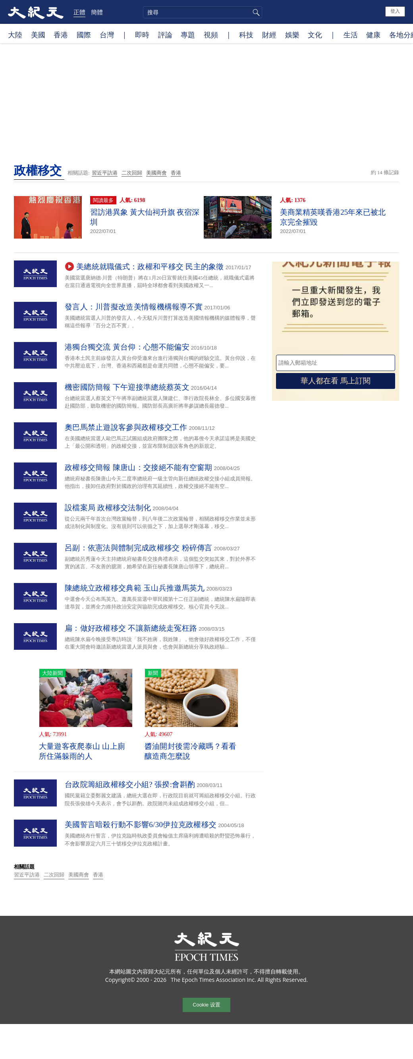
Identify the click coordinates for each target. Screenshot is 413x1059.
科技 (246, 34)
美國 (38, 34)
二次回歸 (132, 173)
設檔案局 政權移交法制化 (108, 507)
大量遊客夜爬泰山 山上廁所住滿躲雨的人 (82, 751)
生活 (351, 34)
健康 (373, 34)
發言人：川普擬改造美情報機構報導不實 (134, 307)
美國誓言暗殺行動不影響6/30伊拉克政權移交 (140, 824)
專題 (188, 34)
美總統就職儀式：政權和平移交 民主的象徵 (150, 266)
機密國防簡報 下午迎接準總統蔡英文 (127, 387)
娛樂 (292, 34)
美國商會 (156, 173)
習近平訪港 (105, 173)
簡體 (97, 12)
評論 (165, 34)
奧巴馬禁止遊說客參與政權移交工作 (126, 427)
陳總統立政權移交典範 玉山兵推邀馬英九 (135, 588)
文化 (315, 34)
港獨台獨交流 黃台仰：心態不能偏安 (127, 347)
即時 (142, 34)
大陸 (15, 34)
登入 (395, 11)
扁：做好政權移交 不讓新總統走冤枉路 (131, 628)
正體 (79, 12)
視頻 (211, 34)
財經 (269, 34)
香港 (61, 34)
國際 (84, 34)
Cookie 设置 (206, 1005)
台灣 (107, 34)
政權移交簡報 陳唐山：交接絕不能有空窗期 (138, 467)
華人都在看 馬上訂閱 (336, 381)
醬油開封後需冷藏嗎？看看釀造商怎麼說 (191, 751)
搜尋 (255, 12)
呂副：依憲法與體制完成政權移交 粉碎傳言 (138, 548)
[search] (202, 12)
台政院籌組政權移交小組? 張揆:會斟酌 (130, 784)
